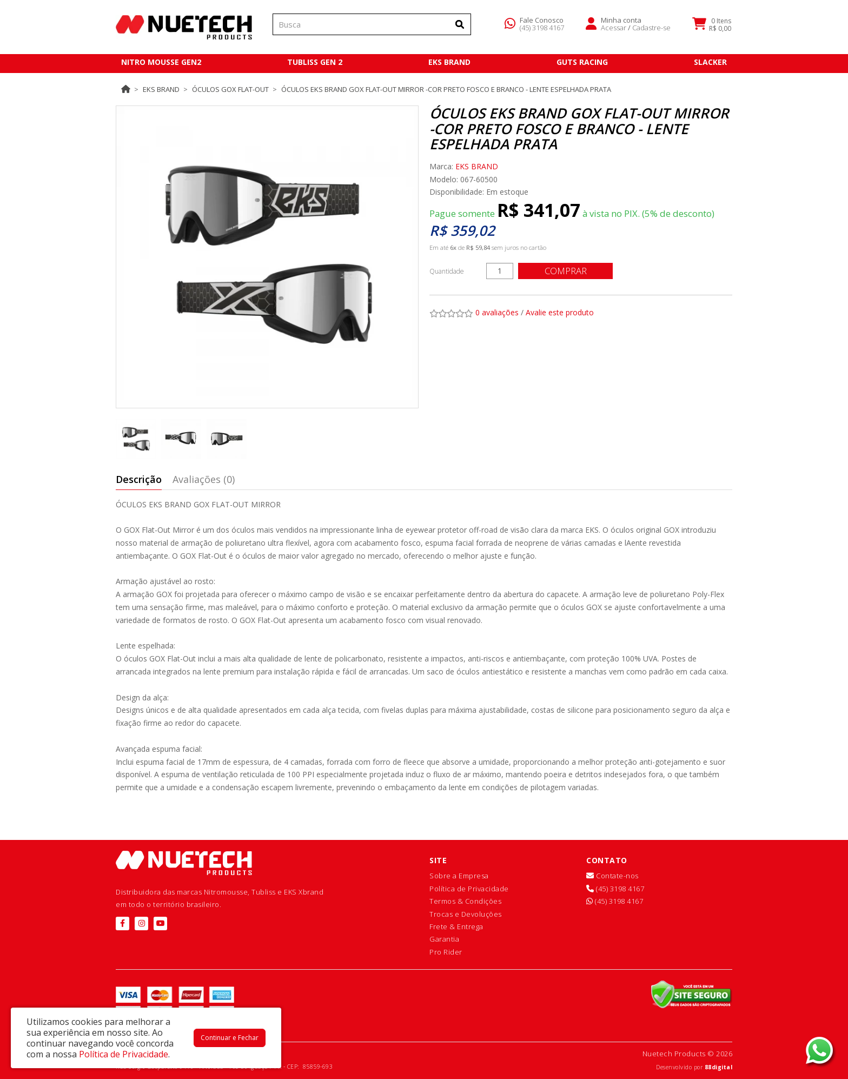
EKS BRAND (161, 89)
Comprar (567, 270)
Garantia (444, 939)
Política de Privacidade (469, 888)
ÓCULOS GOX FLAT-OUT (230, 89)
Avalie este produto (560, 312)
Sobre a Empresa (459, 876)
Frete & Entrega (456, 926)
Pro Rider (445, 952)
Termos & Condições (465, 901)
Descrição (139, 479)
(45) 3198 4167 (542, 29)
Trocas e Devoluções (465, 914)
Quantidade (446, 271)
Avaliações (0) (204, 479)
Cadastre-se (651, 29)
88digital (719, 1067)
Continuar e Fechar (230, 1037)
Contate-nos (612, 876)
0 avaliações (497, 312)
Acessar (613, 29)
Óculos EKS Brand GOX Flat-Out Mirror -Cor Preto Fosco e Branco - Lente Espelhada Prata (446, 89)
